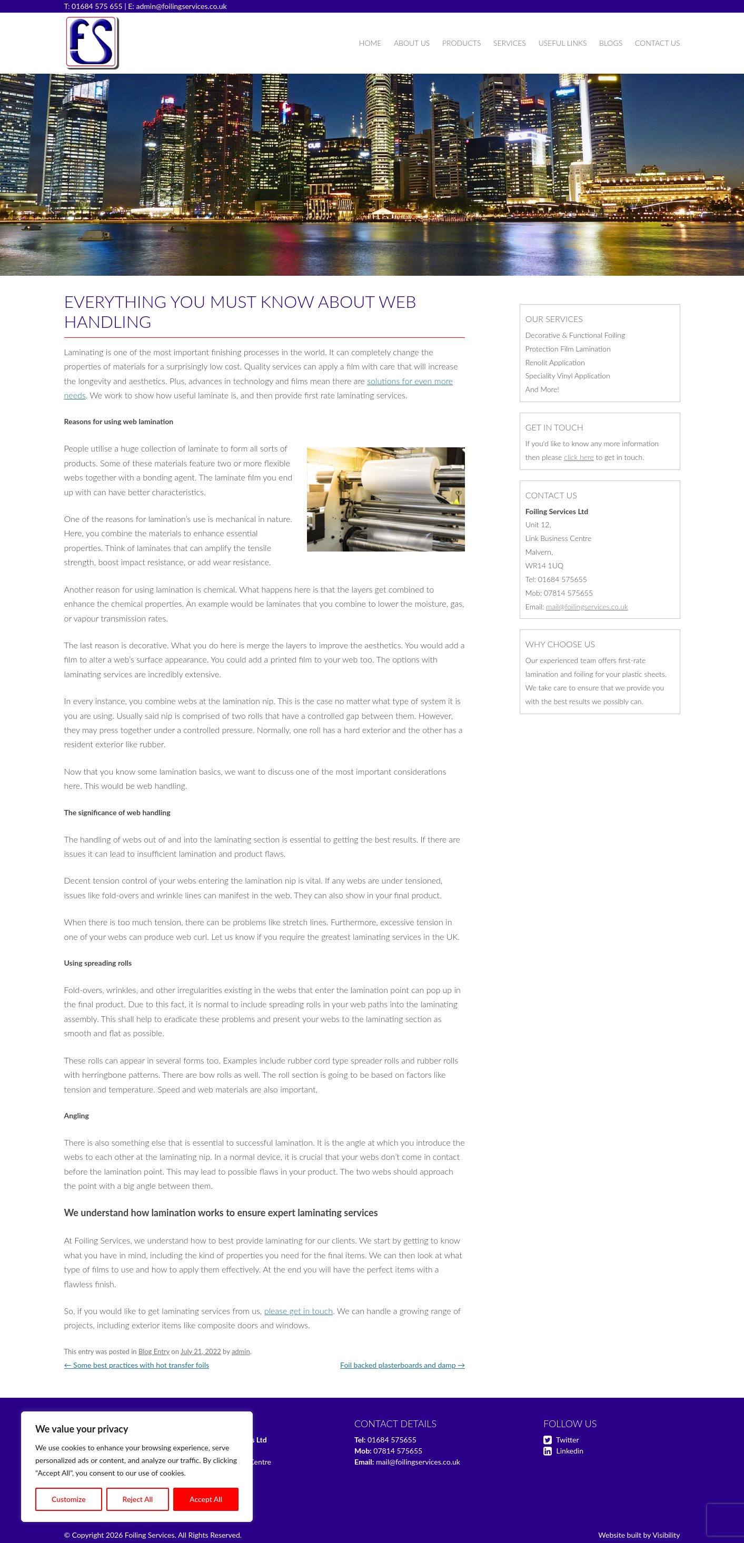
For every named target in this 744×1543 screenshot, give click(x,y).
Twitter (567, 1439)
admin (241, 1351)
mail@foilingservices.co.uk (587, 606)
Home (370, 42)
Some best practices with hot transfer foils (137, 1364)
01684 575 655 (97, 6)
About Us (412, 42)
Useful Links (562, 42)
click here (579, 457)
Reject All (138, 1499)
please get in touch (298, 1311)
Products (461, 42)
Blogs (610, 42)
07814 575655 (397, 1450)
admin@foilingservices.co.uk (181, 6)
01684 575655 (392, 1439)
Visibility (666, 1534)
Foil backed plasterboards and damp (402, 1364)
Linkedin (570, 1450)
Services (509, 42)
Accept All (206, 1499)
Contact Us (657, 42)
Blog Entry (154, 1351)
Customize (69, 1499)
